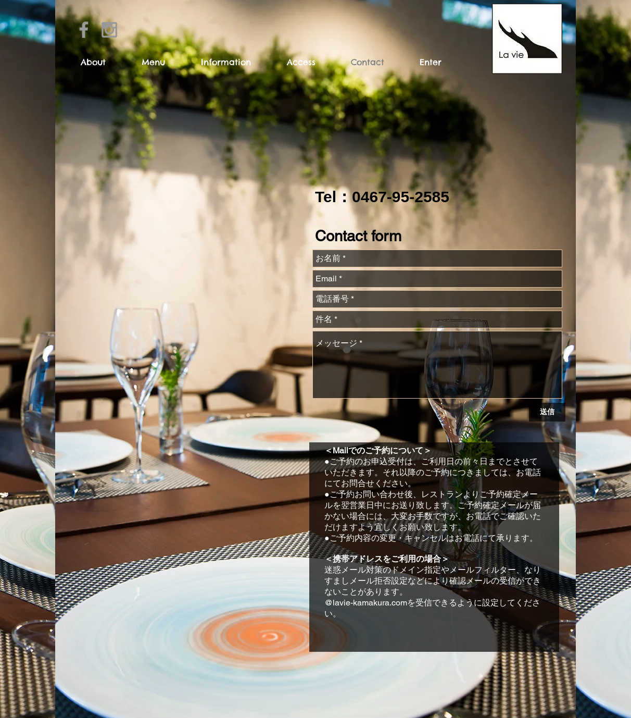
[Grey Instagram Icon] (109, 30)
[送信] (547, 412)
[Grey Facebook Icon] (84, 30)
